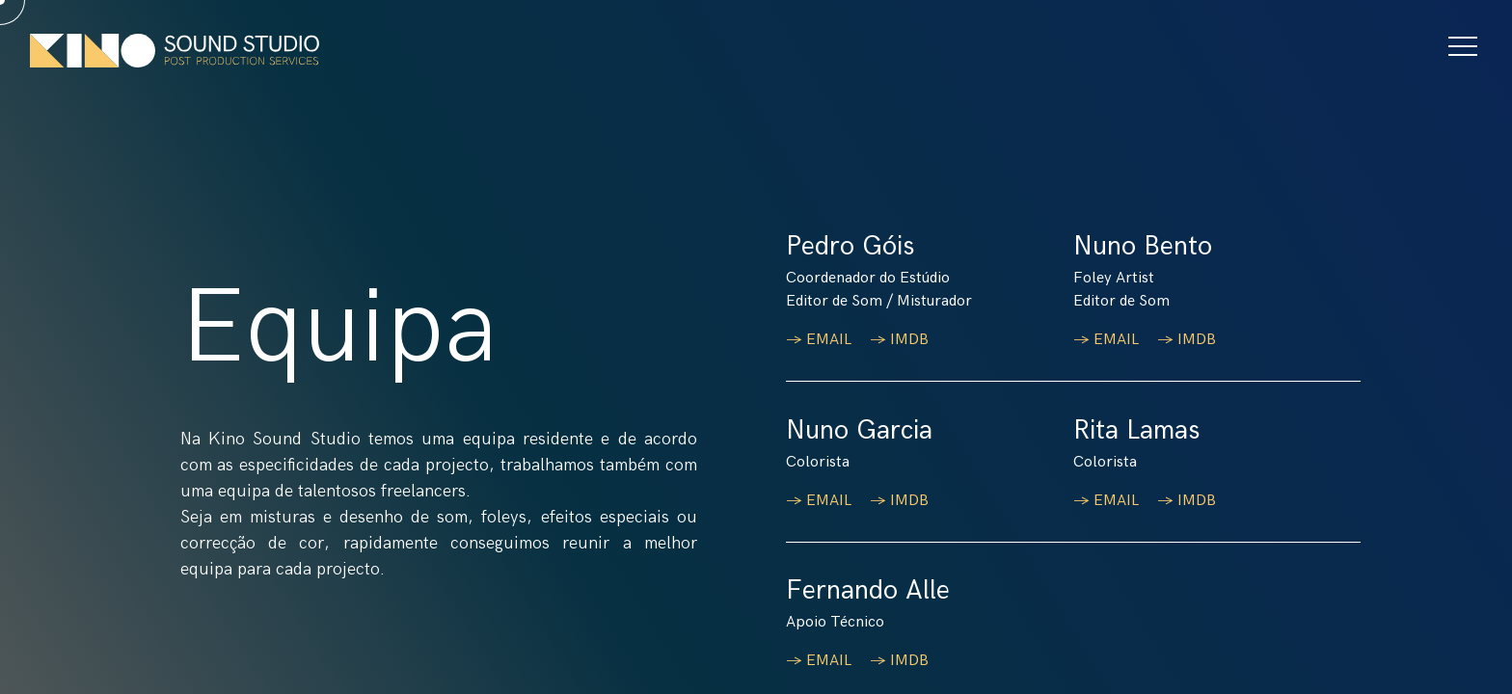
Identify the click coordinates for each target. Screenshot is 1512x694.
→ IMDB (901, 340)
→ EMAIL (820, 340)
